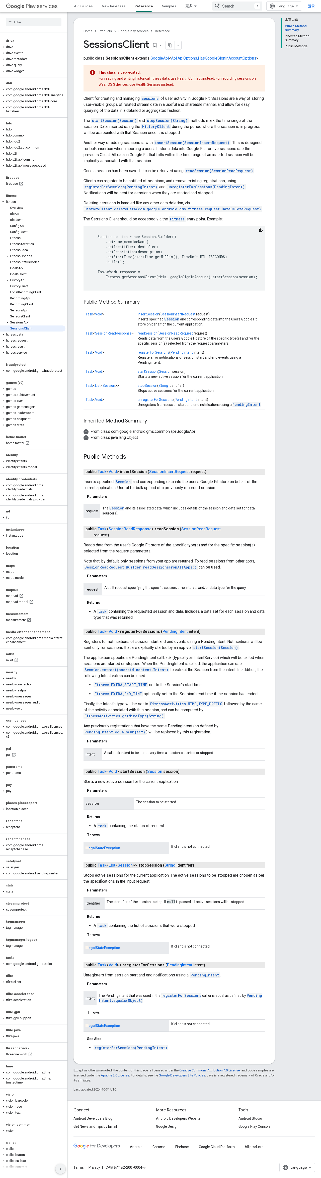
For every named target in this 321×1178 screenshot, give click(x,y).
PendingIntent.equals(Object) (115, 732)
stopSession (147, 386)
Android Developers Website (178, 1118)
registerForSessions (153, 352)
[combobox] (237, 6)
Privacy (94, 1167)
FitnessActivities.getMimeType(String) (124, 716)
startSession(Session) (114, 120)
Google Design (167, 1126)
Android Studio (250, 1118)
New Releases (114, 6)
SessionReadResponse (113, 333)
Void (98, 314)
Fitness (177, 219)
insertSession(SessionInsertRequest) (192, 142)
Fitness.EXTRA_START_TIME (121, 684)
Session (171, 319)
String (163, 386)
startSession (148, 371)
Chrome (158, 1147)
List (98, 386)
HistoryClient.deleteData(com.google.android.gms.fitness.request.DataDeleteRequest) (173, 209)
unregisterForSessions (155, 400)
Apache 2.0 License (115, 1075)
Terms (78, 1167)
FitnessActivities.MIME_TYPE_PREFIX (186, 703)
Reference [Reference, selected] (144, 6)
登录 (311, 6)
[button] (32, 47)
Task (89, 314)
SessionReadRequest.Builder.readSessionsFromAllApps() (141, 567)
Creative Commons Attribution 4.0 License (209, 1070)
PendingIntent (182, 352)
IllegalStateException (103, 848)
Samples (169, 6)
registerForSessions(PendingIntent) (121, 186)
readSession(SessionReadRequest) (219, 170)
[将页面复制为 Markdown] (170, 45)
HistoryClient (156, 126)
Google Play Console (254, 1126)
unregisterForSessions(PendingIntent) (206, 186)
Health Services (148, 84)
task (102, 611)
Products (105, 31)
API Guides (83, 6)
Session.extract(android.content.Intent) (126, 669)
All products (254, 1147)
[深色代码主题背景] (261, 230)
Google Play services (133, 31)
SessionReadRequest (176, 333)
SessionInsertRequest (177, 314)
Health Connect (189, 78)
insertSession (148, 314)
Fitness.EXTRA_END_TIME (118, 693)
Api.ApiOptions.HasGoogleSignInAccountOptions (213, 58)
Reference (162, 31)
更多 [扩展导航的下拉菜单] (188, 6)
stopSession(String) (167, 120)
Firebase (182, 1147)
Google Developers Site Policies (182, 1075)
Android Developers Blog (92, 1118)
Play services (31, 6)
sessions (150, 98)
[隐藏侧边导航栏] (60, 1169)
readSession (147, 333)
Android (136, 1147)
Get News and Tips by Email (95, 1126)
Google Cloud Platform (217, 1147)
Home (88, 31)
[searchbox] (33, 22)
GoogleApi (159, 58)
